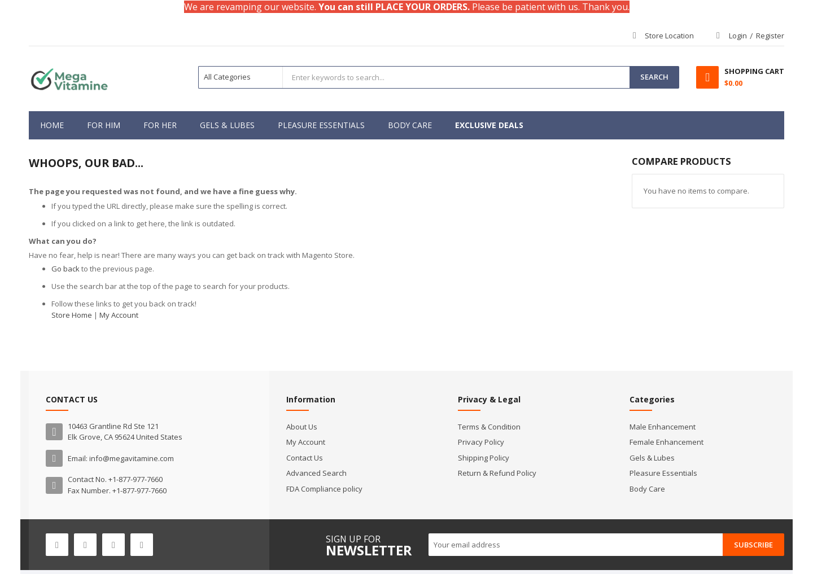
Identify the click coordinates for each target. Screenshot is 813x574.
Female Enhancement (666, 442)
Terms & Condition (489, 427)
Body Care (647, 489)
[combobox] (456, 77)
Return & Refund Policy (497, 473)
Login (738, 35)
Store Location (669, 35)
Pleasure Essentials (663, 473)
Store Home (71, 315)
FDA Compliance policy (324, 489)
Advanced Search (316, 473)
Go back (65, 269)
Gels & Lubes (652, 458)
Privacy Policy (481, 442)
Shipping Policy (483, 458)
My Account (118, 315)
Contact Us (304, 458)
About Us (301, 427)
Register (770, 35)
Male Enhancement (663, 427)
